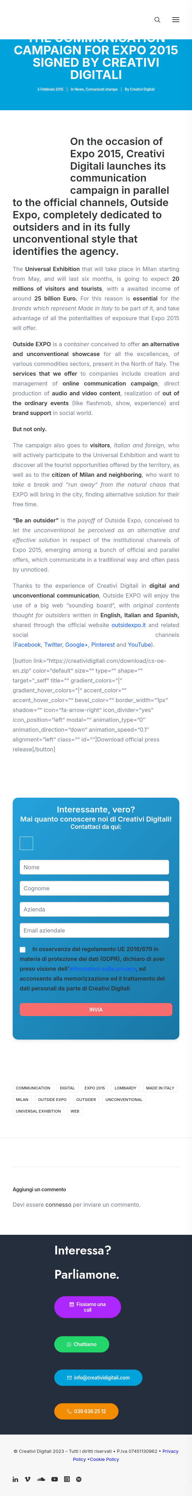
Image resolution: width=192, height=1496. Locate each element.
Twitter (53, 644)
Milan (22, 1099)
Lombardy (125, 1088)
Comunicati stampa (101, 89)
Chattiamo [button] (82, 1344)
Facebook (28, 644)
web (74, 1111)
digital (67, 1088)
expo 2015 (95, 1088)
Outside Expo (52, 1099)
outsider (86, 1099)
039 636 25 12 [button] (86, 1411)
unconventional (124, 1099)
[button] (176, 19)
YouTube (139, 644)
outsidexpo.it (129, 624)
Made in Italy (160, 1088)
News (79, 89)
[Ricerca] (154, 20)
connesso (58, 1204)
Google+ (76, 644)
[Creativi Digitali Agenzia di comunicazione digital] (96, 18)
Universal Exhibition (38, 1111)
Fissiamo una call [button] (88, 1307)
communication (33, 1088)
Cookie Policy (104, 1459)
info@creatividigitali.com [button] (98, 1377)
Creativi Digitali (142, 89)
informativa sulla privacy (102, 968)
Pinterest (103, 644)
